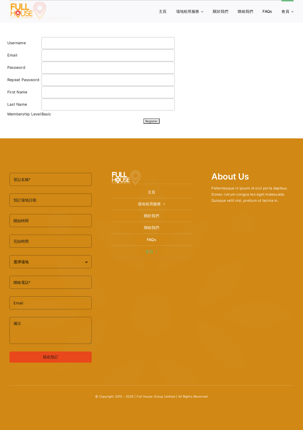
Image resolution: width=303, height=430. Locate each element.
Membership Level (24, 114)
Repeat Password (23, 79)
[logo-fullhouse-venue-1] (44, 3)
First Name (17, 92)
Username (16, 42)
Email (12, 55)
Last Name (17, 104)
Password (16, 67)
